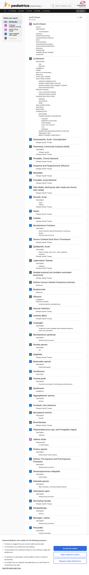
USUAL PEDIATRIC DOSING (47, 92)
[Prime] (29, 11)
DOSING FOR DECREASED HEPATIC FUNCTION (54, 131)
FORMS (38, 70)
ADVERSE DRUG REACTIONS (45, 96)
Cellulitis (37, 218)
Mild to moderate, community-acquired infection (53, 487)
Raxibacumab (39, 289)
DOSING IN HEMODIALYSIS (47, 81)
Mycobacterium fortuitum (44, 225)
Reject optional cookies (70, 555)
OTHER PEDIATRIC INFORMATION (49, 304)
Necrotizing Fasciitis (42, 501)
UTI (40, 350)
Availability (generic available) (44, 52)
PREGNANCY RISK (45, 133)
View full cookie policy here (11, 568)
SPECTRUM (39, 107)
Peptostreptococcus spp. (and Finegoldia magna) (55, 429)
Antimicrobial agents (45, 367)
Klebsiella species (41, 481)
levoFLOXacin (39, 24)
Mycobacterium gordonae (44, 335)
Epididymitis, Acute (41, 247)
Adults (40, 203)
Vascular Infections (41, 308)
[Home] (5, 11)
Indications (39, 34)
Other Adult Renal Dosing (46, 87)
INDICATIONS (40, 61)
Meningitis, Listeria (41, 518)
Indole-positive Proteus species (48, 455)
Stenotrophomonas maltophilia (46, 471)
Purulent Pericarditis (45, 533)
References (39, 74)
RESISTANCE (40, 109)
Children (41, 205)
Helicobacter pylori (41, 491)
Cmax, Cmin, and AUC (48, 125)
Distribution (44, 129)
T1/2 (42, 127)
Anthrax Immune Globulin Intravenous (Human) (54, 282)
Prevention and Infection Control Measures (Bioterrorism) (55, 384)
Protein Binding (45, 123)
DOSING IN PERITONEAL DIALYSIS (50, 83)
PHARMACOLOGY (41, 111)
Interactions (39, 48)
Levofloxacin (38, 59)
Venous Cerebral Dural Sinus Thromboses (51, 239)
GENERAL (42, 99)
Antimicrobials (43, 477)
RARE (40, 103)
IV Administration (44, 31)
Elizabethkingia (40, 508)
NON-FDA (42, 66)
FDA (40, 64)
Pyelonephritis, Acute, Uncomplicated (49, 139)
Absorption (44, 119)
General (38, 27)
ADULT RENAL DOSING (43, 79)
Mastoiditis (38, 173)
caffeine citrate (39, 439)
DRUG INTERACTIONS (43, 105)
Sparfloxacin (38, 388)
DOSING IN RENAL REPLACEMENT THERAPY (53, 85)
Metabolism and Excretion (49, 121)
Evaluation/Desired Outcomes (45, 38)
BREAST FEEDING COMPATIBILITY (50, 135)
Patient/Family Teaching (43, 36)
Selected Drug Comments (46, 235)
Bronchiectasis (39, 422)
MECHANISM (43, 114)
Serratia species (40, 345)
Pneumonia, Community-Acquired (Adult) (51, 147)
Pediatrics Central (31, 4)
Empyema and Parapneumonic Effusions (51, 166)
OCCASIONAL (43, 101)
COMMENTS (40, 68)
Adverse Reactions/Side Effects (45, 46)
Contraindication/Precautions (44, 44)
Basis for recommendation (43, 72)
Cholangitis (38, 323)
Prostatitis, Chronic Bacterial (45, 158)
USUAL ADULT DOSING (43, 76)
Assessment (39, 54)
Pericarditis (38, 528)
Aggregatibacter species (44, 395)
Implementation (40, 29)
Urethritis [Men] (40, 316)
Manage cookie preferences (70, 561)
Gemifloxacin (39, 371)
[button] (46, 11)
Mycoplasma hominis (42, 412)
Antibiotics (42, 266)
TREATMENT (40, 149)
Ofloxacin (37, 297)
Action (38, 40)
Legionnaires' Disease (43, 260)
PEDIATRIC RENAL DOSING (47, 94)
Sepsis (36, 211)
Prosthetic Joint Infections (44, 405)
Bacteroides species (42, 361)
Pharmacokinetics (41, 42)
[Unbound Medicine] (81, 4)
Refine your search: (11, 18)
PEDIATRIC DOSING (42, 89)
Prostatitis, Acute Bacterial (44, 180)
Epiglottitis (37, 354)
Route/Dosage (40, 50)
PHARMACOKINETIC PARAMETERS (50, 116)
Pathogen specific (44, 152)
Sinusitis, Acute (40, 197)
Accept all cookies (70, 548)
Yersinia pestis (39, 378)
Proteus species (40, 449)
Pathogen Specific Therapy (44, 142)
